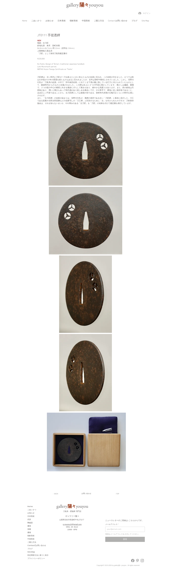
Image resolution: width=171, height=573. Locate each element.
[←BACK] (55, 494)
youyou (96, 4)
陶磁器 (30, 522)
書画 (29, 526)
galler (72, 4)
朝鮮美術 (30, 535)
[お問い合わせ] (86, 493)
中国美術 (30, 539)
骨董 (29, 529)
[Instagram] (142, 560)
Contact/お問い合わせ (32, 545)
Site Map (31, 552)
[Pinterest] (137, 560)
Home (30, 506)
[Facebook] (133, 560)
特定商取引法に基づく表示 (32, 555)
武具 (29, 519)
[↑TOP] (117, 494)
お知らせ (30, 513)
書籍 (29, 532)
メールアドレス (112, 524)
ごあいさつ (31, 509)
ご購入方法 (31, 542)
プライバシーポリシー (32, 558)
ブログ (30, 548)
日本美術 (30, 516)
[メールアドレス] (124, 529)
